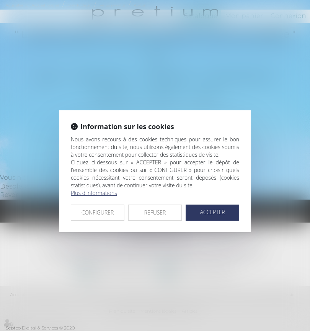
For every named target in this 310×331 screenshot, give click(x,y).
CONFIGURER (98, 212)
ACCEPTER (212, 212)
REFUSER (155, 212)
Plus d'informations (94, 193)
